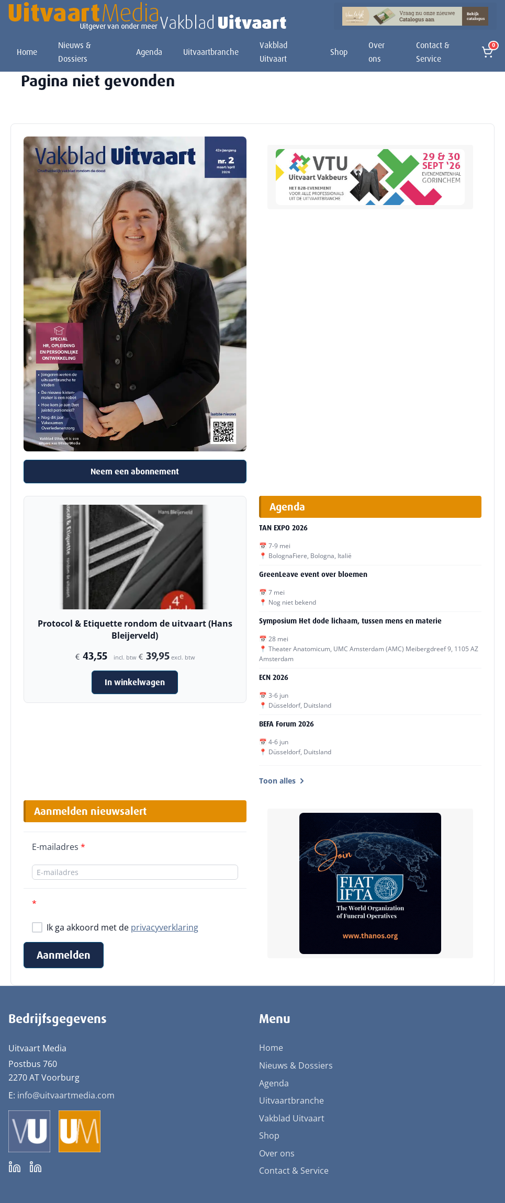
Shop (338, 52)
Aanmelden (64, 955)
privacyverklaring (164, 927)
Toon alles (282, 780)
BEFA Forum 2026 (286, 724)
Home (27, 52)
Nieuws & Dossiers (74, 52)
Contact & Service (433, 52)
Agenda (149, 52)
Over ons (376, 52)
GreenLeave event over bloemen (313, 574)
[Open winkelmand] (487, 52)
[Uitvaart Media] (147, 16)
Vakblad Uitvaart (273, 52)
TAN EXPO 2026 (283, 527)
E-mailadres (58, 847)
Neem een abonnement (135, 471)
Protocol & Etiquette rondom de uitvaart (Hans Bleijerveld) (135, 629)
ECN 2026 (273, 677)
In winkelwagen (135, 682)
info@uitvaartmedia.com (66, 1095)
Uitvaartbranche (211, 52)
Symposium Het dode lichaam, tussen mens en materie (350, 621)
